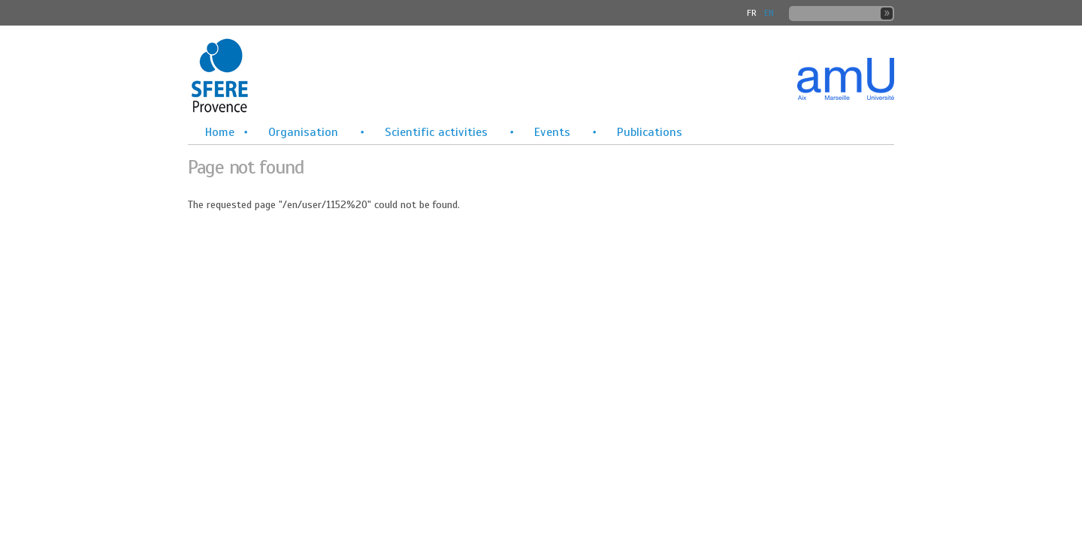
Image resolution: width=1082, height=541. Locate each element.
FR (752, 13)
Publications (649, 132)
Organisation (303, 132)
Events (552, 132)
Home (219, 132)
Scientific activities (436, 132)
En (769, 13)
